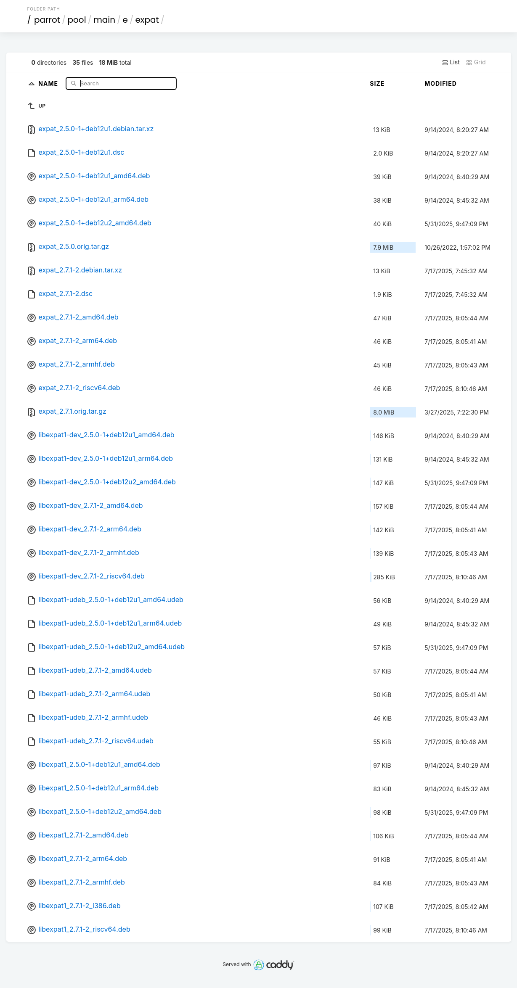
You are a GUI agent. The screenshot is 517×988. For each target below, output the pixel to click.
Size (377, 83)
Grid (476, 62)
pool (77, 20)
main (104, 20)
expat (147, 20)
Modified (440, 83)
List (451, 62)
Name (49, 83)
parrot (47, 20)
